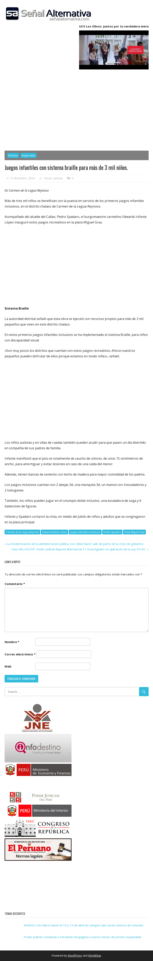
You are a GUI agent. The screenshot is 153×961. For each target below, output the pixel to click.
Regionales (28, 155)
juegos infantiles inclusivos (85, 532)
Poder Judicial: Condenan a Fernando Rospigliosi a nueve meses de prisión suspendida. (83, 937)
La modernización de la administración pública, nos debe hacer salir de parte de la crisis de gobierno (75, 544)
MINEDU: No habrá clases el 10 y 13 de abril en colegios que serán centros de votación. (84, 925)
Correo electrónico (20, 654)
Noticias (13, 155)
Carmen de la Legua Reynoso (22, 532)
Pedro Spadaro (112, 532)
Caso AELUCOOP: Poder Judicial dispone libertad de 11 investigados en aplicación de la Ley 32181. (78, 549)
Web (8, 666)
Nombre (12, 642)
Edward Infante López (54, 532)
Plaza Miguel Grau (134, 532)
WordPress (75, 955)
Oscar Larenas (53, 178)
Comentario (15, 584)
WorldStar (94, 955)
